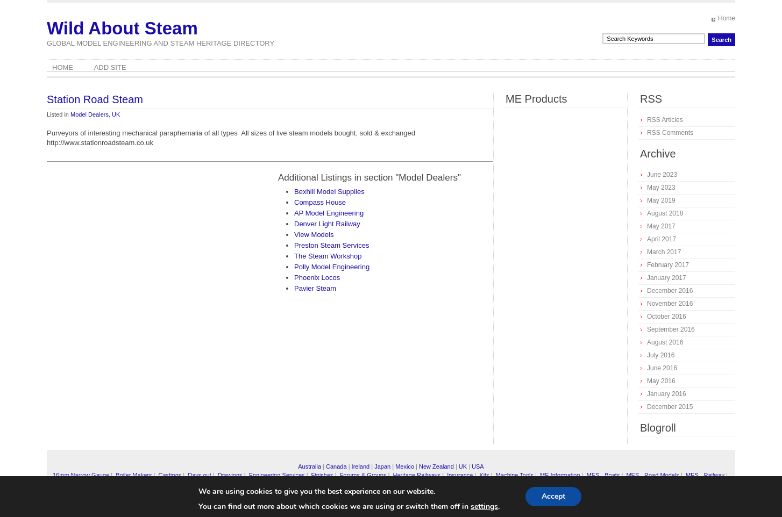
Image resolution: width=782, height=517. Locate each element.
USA (478, 466)
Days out (199, 475)
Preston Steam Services (331, 245)
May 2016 (661, 381)
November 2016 (670, 303)
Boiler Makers (134, 475)
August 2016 (665, 342)
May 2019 (661, 200)
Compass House (320, 202)
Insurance (460, 475)
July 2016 (660, 355)
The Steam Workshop (327, 256)
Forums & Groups (363, 475)
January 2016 (666, 394)
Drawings (230, 475)
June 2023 (662, 174)
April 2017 (661, 239)
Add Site (110, 67)
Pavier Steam (315, 288)
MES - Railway (705, 475)
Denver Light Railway (327, 224)
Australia (309, 466)
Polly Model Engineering (331, 267)
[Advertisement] (137, 247)
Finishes (322, 475)
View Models (313, 235)
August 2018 (665, 213)
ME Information (560, 475)
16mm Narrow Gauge (81, 475)
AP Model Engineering (329, 213)
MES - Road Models (652, 475)
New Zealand (436, 466)
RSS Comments (670, 133)
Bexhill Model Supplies (329, 192)
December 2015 (670, 407)
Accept (553, 496)
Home (726, 18)
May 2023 (661, 187)
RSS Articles (665, 120)
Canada (336, 466)
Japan (382, 466)
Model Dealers (89, 114)
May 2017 (661, 226)
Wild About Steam (122, 28)
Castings (169, 475)
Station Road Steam (95, 99)
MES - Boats (603, 475)
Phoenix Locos (317, 278)
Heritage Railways (416, 475)
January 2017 (666, 278)
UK (116, 114)
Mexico (404, 466)
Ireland (361, 466)
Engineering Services (277, 475)
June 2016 (662, 368)
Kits (484, 475)
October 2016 (666, 316)
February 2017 (668, 265)
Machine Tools (515, 475)
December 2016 (670, 291)
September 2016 (671, 329)
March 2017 (664, 252)
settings (484, 507)
